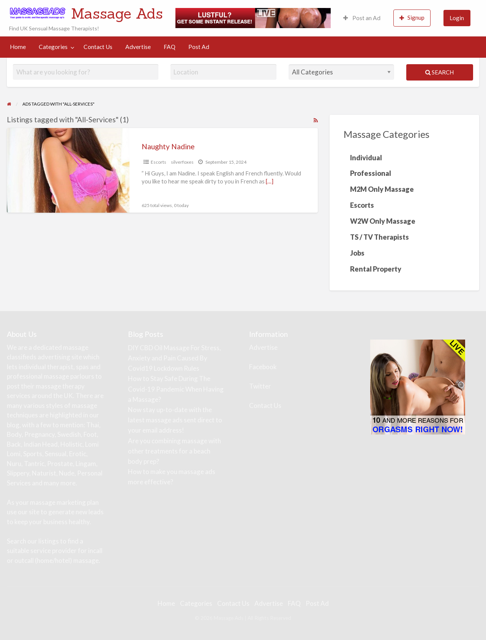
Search (439, 72)
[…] (269, 181)
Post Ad (198, 46)
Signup (411, 17)
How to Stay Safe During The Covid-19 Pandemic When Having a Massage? (176, 389)
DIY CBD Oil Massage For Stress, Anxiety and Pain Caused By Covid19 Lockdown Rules (174, 358)
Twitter (260, 386)
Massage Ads (117, 13)
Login (457, 17)
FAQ (169, 46)
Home (18, 46)
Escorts (158, 162)
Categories (53, 46)
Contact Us (98, 46)
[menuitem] (362, 18)
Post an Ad (361, 17)
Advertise (138, 46)
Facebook (263, 367)
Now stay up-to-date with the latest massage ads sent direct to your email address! (175, 420)
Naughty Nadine (168, 146)
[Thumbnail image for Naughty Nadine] (68, 170)
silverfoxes (182, 162)
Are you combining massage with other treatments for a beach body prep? (174, 451)
